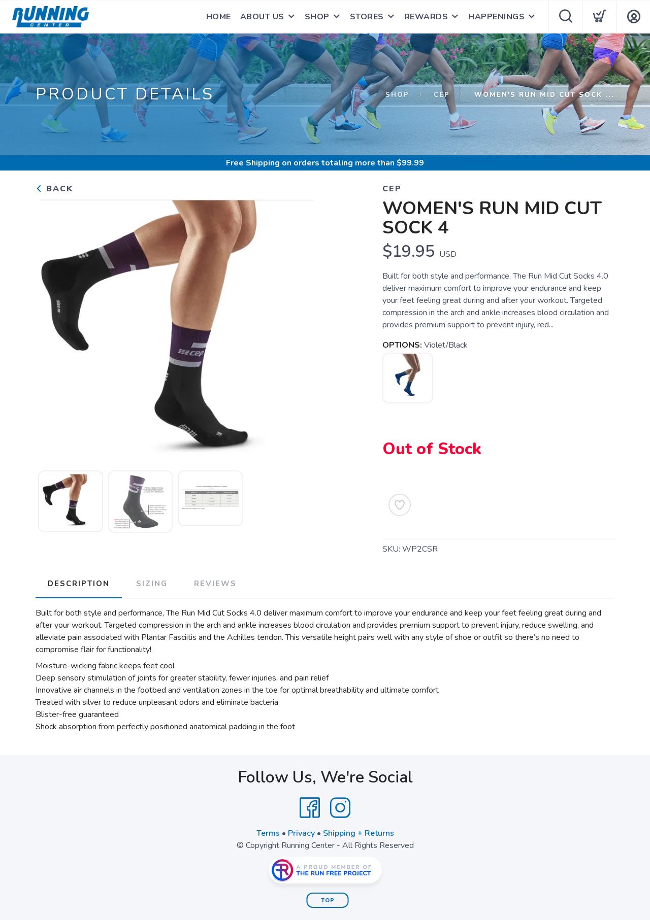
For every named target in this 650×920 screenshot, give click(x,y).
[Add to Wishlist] (399, 505)
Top (328, 900)
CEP (442, 94)
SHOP (317, 16)
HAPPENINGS (496, 16)
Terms (268, 833)
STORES (367, 16)
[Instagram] (340, 808)
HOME (218, 16)
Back (54, 188)
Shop (397, 94)
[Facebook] (310, 808)
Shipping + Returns (358, 833)
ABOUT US (262, 16)
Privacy (301, 833)
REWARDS (426, 16)
